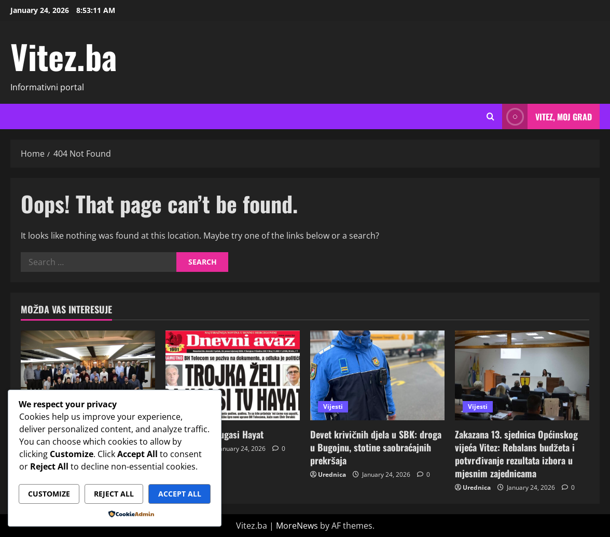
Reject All (114, 494)
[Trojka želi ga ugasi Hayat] (232, 375)
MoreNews (297, 525)
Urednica (332, 474)
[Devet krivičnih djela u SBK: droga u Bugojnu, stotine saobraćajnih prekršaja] (377, 375)
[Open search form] (490, 117)
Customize (49, 494)
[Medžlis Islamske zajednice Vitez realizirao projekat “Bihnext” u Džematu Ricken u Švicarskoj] (88, 375)
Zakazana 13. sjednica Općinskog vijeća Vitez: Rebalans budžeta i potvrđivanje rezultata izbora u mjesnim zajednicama (516, 454)
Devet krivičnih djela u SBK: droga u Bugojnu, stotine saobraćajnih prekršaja (375, 447)
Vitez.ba (63, 56)
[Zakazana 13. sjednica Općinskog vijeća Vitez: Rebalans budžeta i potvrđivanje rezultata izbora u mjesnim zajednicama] (522, 375)
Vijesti (333, 406)
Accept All (179, 494)
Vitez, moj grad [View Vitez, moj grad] (547, 116)
